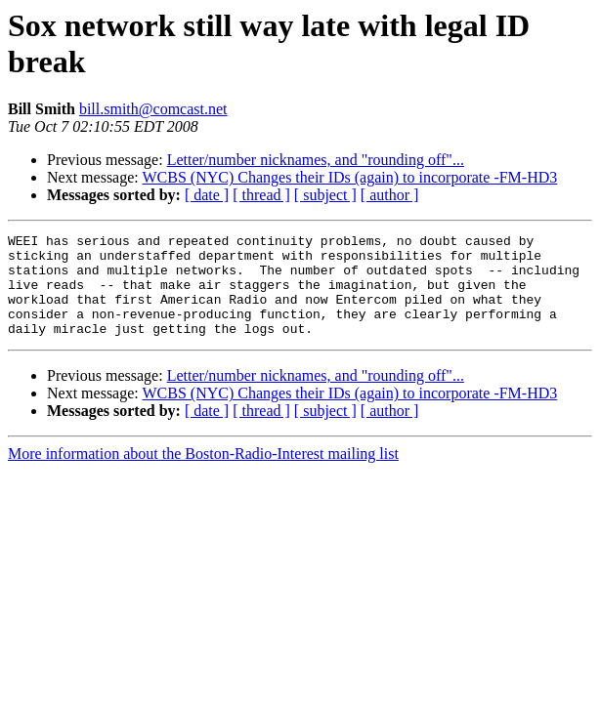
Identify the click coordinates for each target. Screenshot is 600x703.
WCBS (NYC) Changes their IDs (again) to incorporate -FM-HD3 (349, 177)
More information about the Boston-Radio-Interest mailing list (203, 474)
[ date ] (207, 194)
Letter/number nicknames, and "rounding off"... (315, 159)
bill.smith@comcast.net (153, 109)
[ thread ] (261, 194)
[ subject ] (325, 194)
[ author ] (390, 194)
